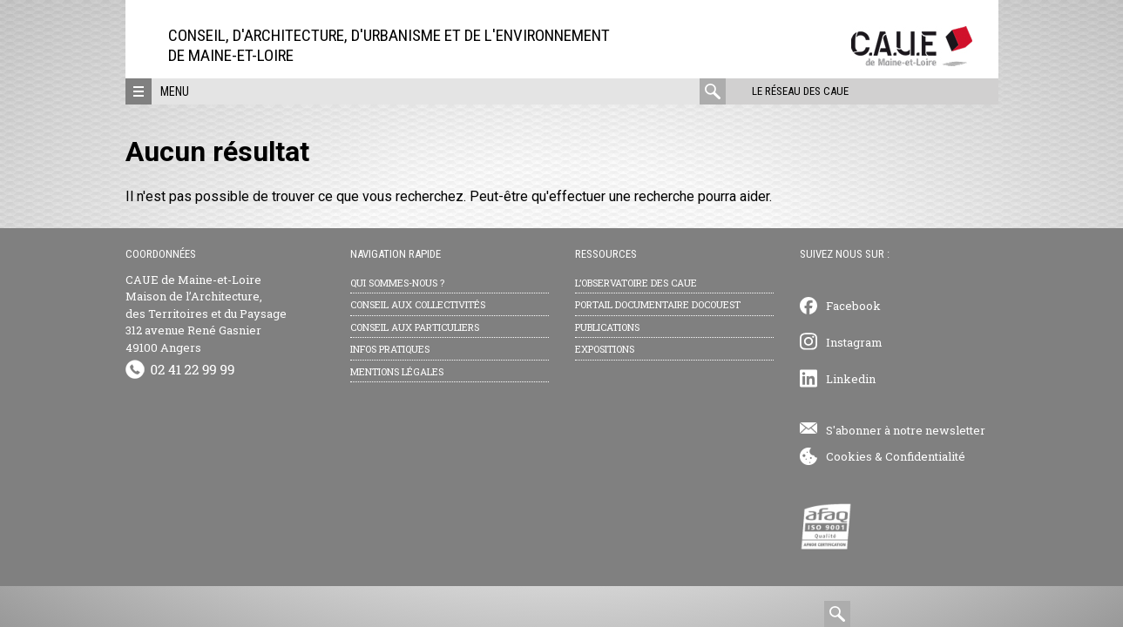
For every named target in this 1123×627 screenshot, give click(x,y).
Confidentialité (925, 456)
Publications (607, 327)
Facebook (853, 306)
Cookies (849, 456)
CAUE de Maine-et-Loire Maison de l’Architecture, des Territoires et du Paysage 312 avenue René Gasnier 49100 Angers (206, 313)
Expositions (604, 348)
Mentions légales (396, 371)
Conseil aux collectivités (417, 304)
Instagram (854, 342)
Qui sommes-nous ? (397, 282)
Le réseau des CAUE (800, 91)
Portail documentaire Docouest (658, 304)
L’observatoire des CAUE (636, 282)
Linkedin (851, 379)
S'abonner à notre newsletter (905, 430)
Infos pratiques (390, 348)
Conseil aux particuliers (414, 327)
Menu (174, 91)
